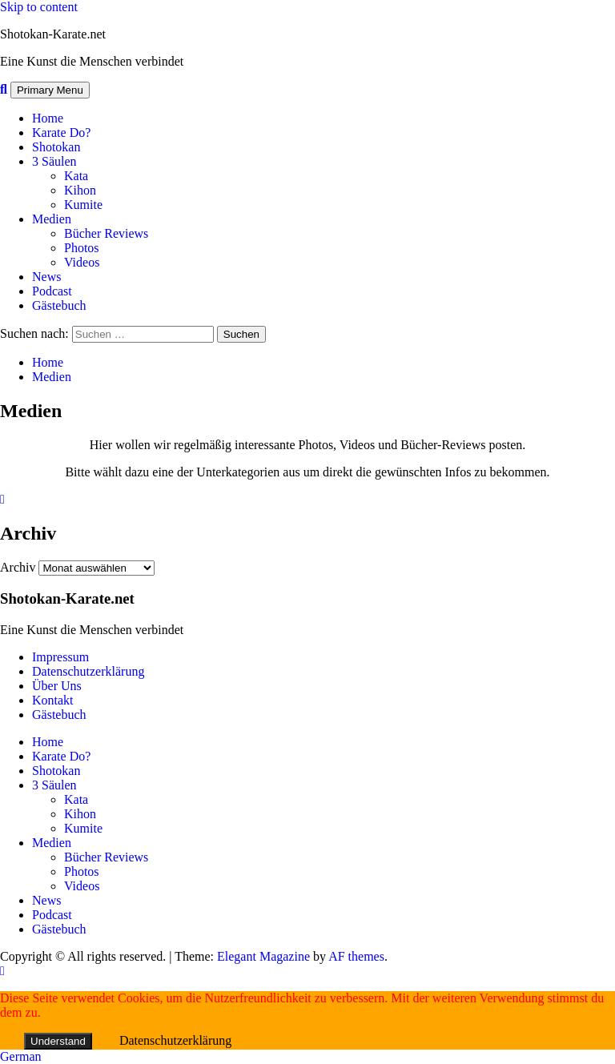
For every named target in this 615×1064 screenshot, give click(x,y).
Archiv (17, 567)
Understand (58, 1041)
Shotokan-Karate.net (53, 34)
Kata (76, 176)
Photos (81, 248)
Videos (81, 262)
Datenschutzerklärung (88, 671)
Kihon (80, 190)
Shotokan (56, 147)
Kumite (83, 204)
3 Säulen (54, 161)
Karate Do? (61, 132)
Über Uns (57, 686)
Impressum (60, 657)
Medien (51, 219)
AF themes (356, 956)
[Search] (3, 89)
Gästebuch (59, 305)
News (46, 276)
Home (47, 118)
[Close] (2, 499)
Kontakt (53, 700)
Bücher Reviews (106, 233)
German (21, 1056)
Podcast (52, 291)
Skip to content (39, 7)
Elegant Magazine (263, 956)
